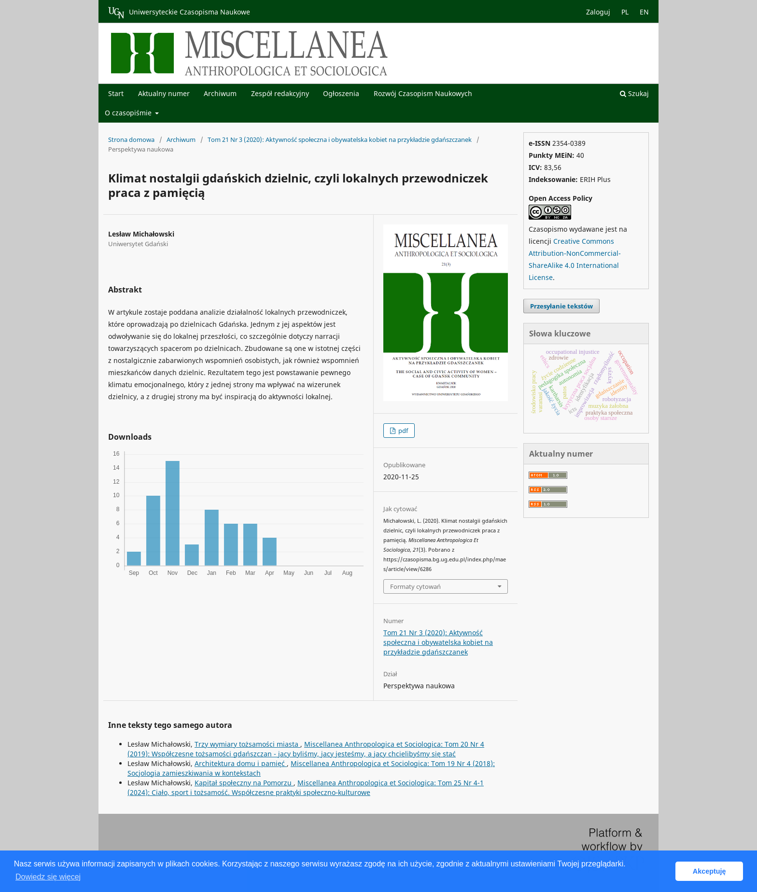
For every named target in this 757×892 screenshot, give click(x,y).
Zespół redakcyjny (280, 93)
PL (625, 11)
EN (644, 11)
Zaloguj (598, 11)
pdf (402, 430)
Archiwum (220, 93)
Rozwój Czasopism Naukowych (423, 93)
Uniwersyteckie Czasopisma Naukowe (179, 12)
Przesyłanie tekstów (561, 306)
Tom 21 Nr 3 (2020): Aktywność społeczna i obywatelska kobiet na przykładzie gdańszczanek (340, 139)
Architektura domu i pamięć (241, 763)
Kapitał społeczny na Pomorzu (244, 782)
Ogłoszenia (341, 93)
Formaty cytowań (415, 586)
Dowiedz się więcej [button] (48, 877)
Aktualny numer (164, 93)
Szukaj (634, 93)
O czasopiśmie (129, 112)
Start (116, 93)
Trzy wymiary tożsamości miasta (247, 744)
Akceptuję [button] (709, 871)
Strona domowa (131, 139)
